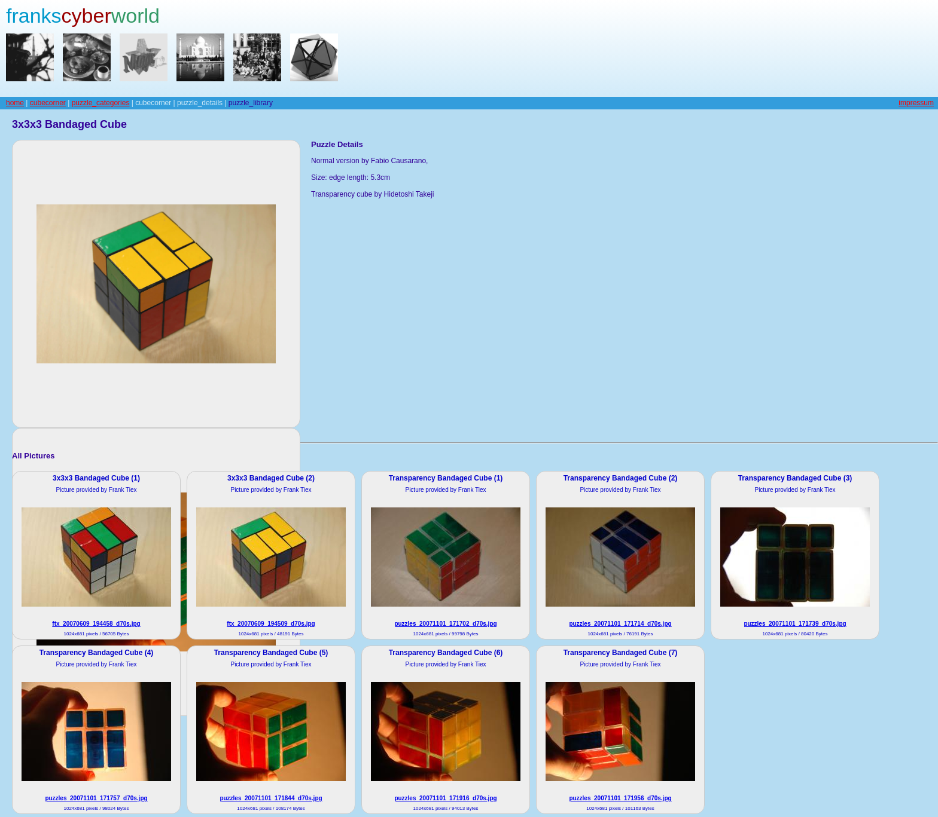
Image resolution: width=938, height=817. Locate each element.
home (15, 103)
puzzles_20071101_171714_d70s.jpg (620, 623)
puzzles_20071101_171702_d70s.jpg (445, 623)
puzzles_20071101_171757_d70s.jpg (96, 798)
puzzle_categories (101, 103)
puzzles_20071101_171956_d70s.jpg (620, 798)
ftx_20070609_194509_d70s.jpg (271, 623)
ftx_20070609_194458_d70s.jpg (96, 623)
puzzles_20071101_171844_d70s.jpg (271, 798)
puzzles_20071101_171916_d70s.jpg (445, 798)
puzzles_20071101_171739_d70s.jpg (795, 623)
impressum (916, 103)
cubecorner (48, 103)
